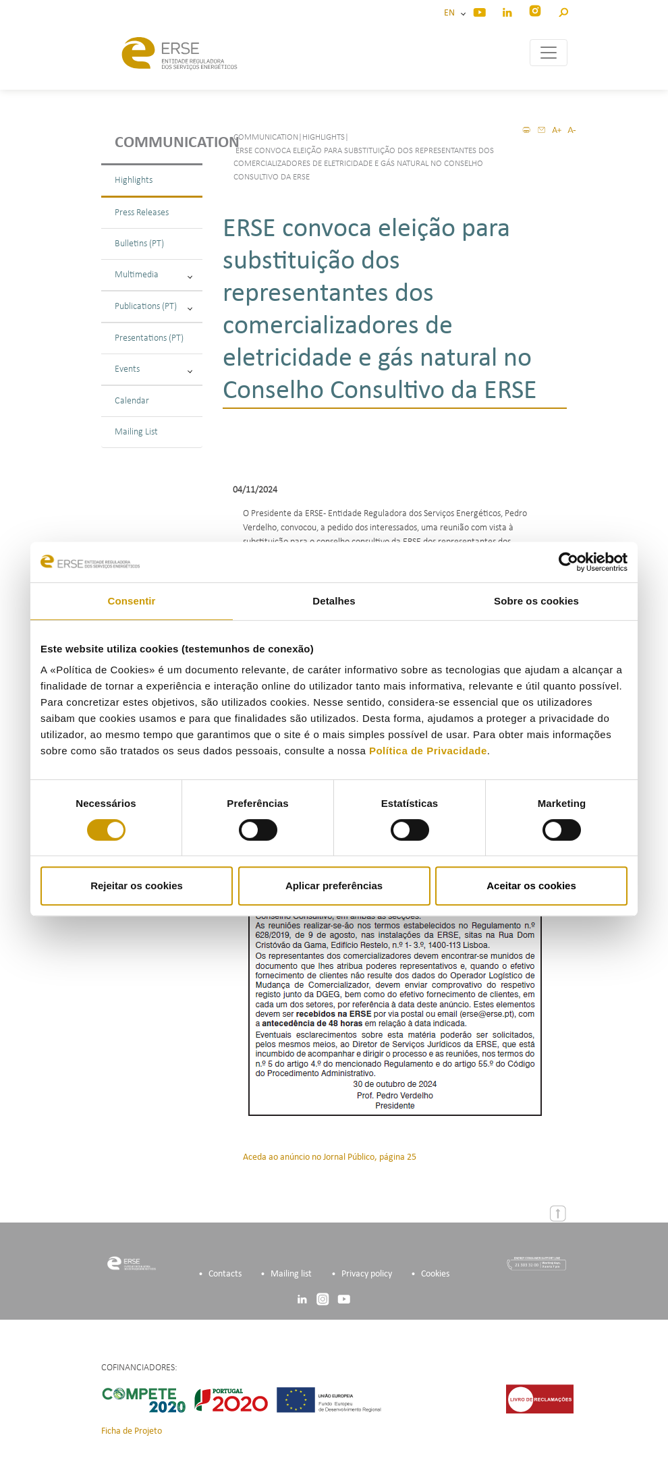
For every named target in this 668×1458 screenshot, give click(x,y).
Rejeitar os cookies (136, 885)
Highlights (133, 180)
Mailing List (136, 432)
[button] (563, 10)
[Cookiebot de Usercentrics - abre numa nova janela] (568, 562)
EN (451, 13)
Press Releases (142, 213)
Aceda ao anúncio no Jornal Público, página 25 (329, 1157)
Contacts (225, 1274)
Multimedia (153, 275)
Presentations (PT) (149, 338)
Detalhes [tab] (333, 601)
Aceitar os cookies (531, 885)
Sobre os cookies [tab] (536, 601)
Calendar (132, 401)
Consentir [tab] (132, 601)
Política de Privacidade (428, 750)
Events (153, 369)
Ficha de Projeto (131, 1431)
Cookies (435, 1274)
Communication (158, 143)
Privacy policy (366, 1274)
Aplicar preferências (334, 885)
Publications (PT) (153, 307)
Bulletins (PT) (139, 244)
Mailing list (291, 1274)
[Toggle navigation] (548, 52)
